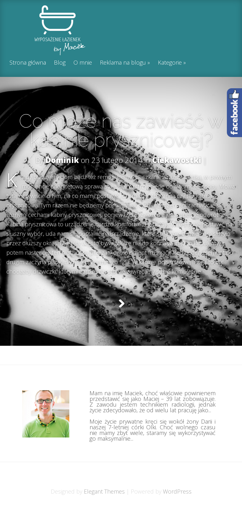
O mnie (82, 63)
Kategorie (170, 63)
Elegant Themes (104, 507)
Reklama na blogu (123, 63)
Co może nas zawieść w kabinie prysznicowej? (121, 130)
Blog (60, 63)
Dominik (62, 160)
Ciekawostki (176, 160)
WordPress (177, 507)
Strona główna (27, 63)
